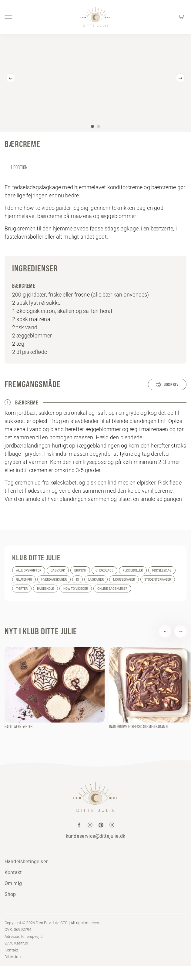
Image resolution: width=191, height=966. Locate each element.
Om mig (13, 883)
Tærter (22, 589)
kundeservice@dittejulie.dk (95, 836)
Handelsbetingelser (26, 861)
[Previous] (10, 77)
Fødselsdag (162, 570)
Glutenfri (24, 580)
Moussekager (124, 580)
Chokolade (104, 570)
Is (77, 580)
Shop (10, 894)
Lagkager (96, 580)
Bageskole (45, 589)
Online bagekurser (112, 589)
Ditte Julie (13, 956)
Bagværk (58, 570)
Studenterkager (157, 580)
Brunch (80, 570)
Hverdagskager (54, 580)
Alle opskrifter (28, 570)
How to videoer (75, 589)
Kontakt (13, 872)
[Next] (180, 77)
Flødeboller (133, 570)
